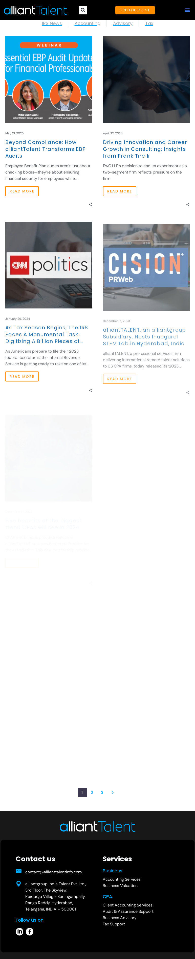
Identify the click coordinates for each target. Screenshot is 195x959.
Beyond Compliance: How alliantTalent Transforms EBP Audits (45, 149)
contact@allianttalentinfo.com (53, 872)
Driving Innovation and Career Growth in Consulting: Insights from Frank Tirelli (145, 149)
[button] (187, 10)
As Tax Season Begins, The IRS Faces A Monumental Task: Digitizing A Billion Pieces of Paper (46, 343)
